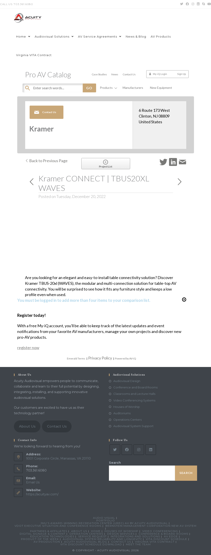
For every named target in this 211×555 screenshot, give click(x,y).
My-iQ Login (160, 73)
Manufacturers (133, 87)
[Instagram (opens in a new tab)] (193, 4)
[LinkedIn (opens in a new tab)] (198, 4)
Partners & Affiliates (48, 531)
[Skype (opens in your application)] (203, 4)
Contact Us (129, 74)
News (114, 74)
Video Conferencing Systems (134, 400)
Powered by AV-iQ (125, 358)
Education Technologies (52, 536)
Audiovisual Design (126, 381)
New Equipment (161, 87)
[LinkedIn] (150, 449)
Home (96, 531)
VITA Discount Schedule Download (91, 544)
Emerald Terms (76, 358)
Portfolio (105, 520)
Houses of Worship (126, 407)
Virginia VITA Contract (155, 541)
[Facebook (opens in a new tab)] (187, 4)
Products (108, 87)
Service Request (92, 536)
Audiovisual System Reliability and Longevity (102, 539)
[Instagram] (138, 449)
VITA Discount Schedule (166, 539)
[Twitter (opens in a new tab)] (181, 4)
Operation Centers (86, 533)
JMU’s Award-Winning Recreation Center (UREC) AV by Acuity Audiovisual (104, 523)
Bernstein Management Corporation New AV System (150, 525)
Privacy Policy (100, 357)
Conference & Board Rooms (163, 533)
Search (115, 463)
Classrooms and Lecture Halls (134, 393)
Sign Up (181, 73)
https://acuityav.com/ (42, 494)
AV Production (47, 541)
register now (28, 347)
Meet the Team (138, 544)
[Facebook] (127, 449)
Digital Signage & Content (42, 533)
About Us (27, 426)
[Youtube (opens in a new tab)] (208, 4)
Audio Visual (104, 517)
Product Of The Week (40, 539)
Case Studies (99, 74)
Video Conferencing (160, 531)
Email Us (33, 482)
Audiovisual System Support (133, 426)
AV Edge (171, 536)
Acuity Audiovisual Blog (85, 541)
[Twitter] (115, 449)
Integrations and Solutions (135, 536)
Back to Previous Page (46, 160)
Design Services (121, 533)
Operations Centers (127, 419)
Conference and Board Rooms (135, 387)
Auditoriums (122, 413)
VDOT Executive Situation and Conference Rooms (58, 525)
